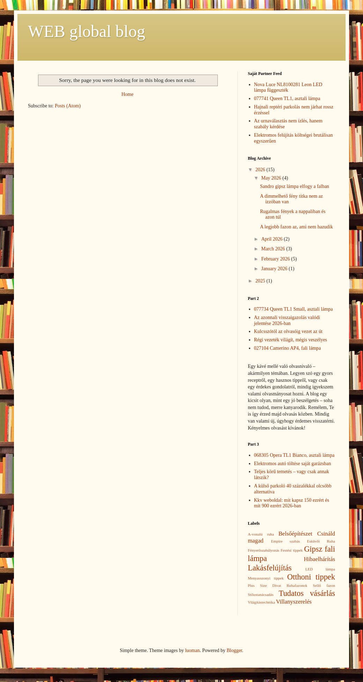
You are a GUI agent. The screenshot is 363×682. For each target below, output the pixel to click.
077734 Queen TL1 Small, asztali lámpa (293, 309)
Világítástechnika (261, 602)
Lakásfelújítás (270, 567)
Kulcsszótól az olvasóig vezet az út (288, 331)
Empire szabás (285, 541)
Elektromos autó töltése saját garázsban (292, 463)
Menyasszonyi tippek (266, 578)
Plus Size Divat (264, 585)
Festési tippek (292, 550)
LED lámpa (320, 569)
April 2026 (272, 239)
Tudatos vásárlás (307, 593)
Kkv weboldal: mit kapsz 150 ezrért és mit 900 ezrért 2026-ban (291, 503)
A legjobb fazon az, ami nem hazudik (296, 226)
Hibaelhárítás (319, 559)
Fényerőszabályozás (263, 550)
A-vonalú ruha (261, 534)
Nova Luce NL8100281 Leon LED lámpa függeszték (288, 87)
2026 (261, 169)
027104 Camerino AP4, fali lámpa (287, 348)
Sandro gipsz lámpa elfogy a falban (294, 186)
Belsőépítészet (295, 533)
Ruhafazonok (297, 585)
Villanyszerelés (293, 601)
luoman (192, 650)
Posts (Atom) (68, 105)
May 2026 (271, 178)
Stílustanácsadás (260, 594)
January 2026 (275, 268)
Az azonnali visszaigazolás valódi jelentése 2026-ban (287, 320)
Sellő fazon (324, 585)
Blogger (234, 650)
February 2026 (276, 259)
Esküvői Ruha (321, 541)
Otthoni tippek (311, 577)
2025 (261, 280)
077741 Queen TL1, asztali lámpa (287, 98)
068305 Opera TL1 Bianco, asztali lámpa (294, 455)
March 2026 (273, 248)
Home (127, 94)
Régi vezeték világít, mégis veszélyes (290, 339)
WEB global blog (86, 31)
